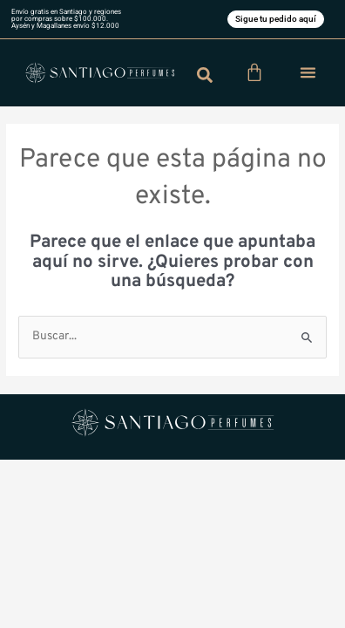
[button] (308, 72)
